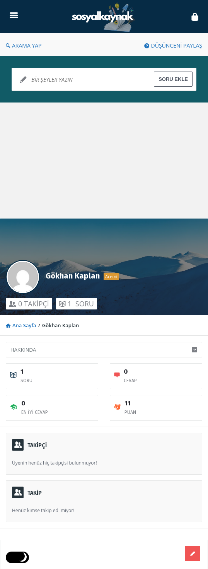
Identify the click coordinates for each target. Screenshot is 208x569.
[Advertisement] (104, 160)
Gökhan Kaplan (73, 275)
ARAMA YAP (24, 45)
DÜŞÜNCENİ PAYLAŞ (173, 45)
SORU (76, 303)
